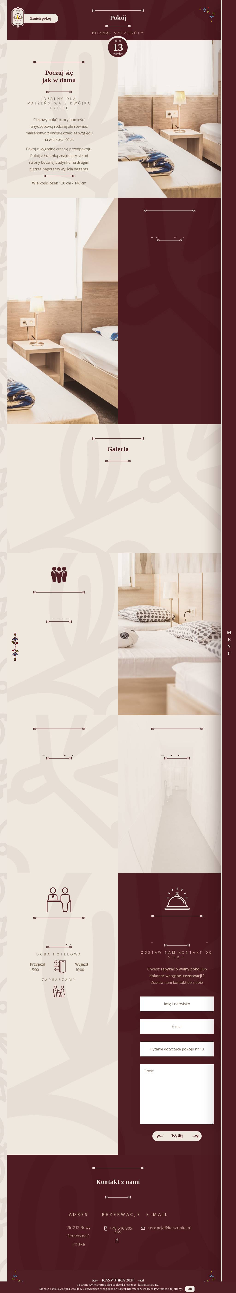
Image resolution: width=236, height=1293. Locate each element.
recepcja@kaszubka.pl (170, 1227)
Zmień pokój (43, 18)
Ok (190, 1288)
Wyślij (177, 1136)
